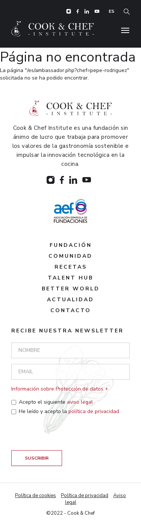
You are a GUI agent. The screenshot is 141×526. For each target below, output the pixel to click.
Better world (71, 288)
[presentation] (68, 435)
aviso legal (80, 402)
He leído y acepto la (65, 411)
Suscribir (37, 458)
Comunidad (70, 256)
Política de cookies (35, 495)
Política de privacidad (84, 495)
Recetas (71, 267)
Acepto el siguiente (52, 402)
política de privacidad (93, 411)
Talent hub (70, 277)
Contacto (70, 310)
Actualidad (70, 299)
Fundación (71, 245)
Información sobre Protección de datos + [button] (59, 388)
